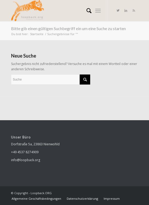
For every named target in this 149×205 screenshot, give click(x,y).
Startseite (37, 34)
